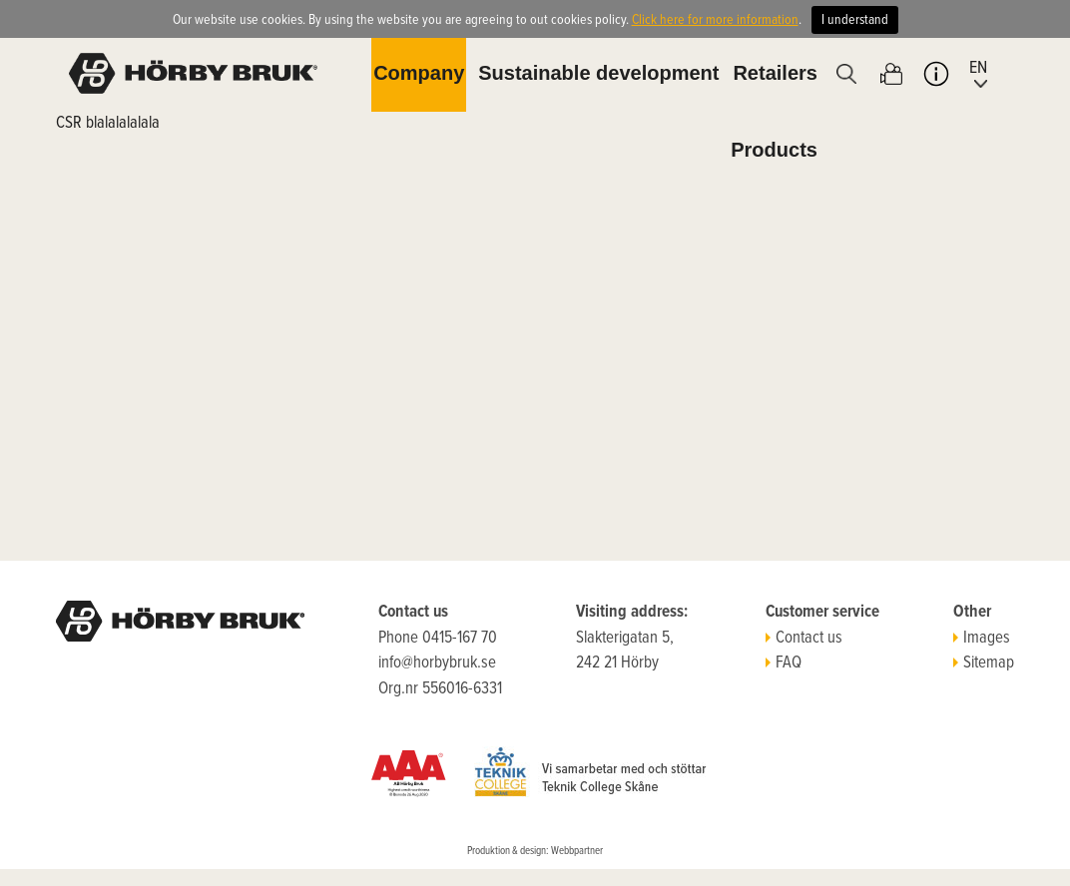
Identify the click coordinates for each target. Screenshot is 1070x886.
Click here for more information (715, 20)
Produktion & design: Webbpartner (535, 851)
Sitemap (983, 663)
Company (418, 73)
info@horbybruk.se (437, 663)
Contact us (804, 639)
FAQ (784, 663)
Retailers (775, 73)
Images (981, 639)
